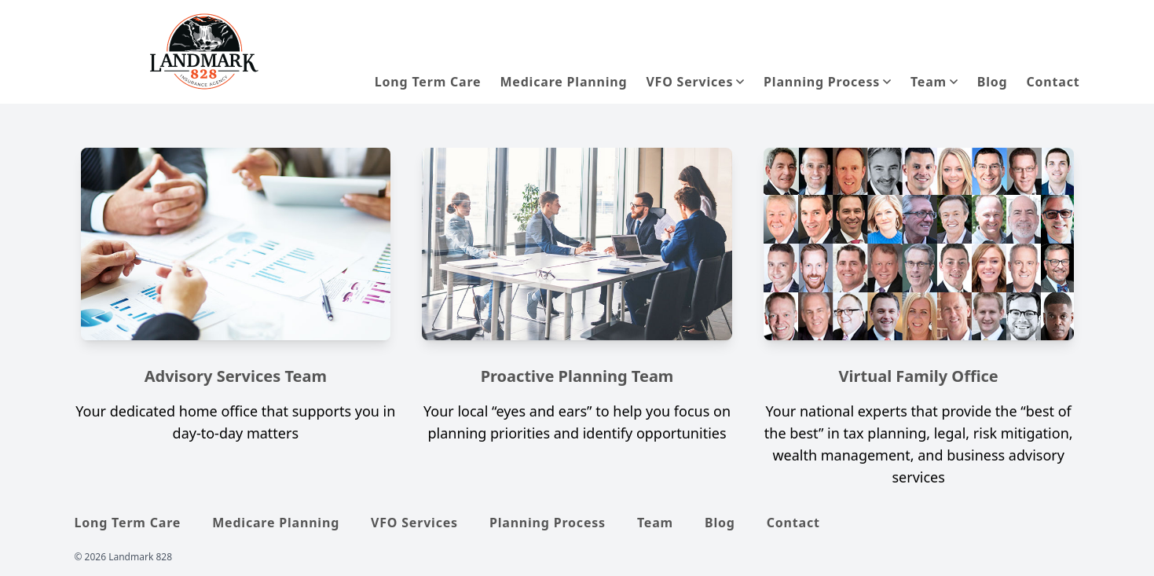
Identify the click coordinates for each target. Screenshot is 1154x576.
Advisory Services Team (236, 376)
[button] (934, 81)
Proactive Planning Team (577, 376)
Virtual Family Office (918, 376)
